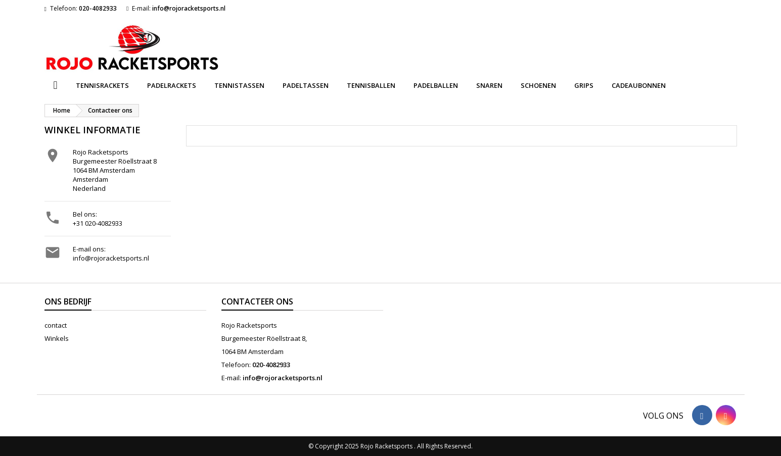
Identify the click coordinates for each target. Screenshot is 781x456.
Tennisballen (371, 85)
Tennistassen (239, 85)
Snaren (489, 85)
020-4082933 (98, 8)
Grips (583, 85)
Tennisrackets (102, 85)
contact (55, 325)
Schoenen (538, 85)
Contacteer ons (257, 301)
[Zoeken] (390, 37)
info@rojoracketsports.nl (188, 8)
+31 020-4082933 (97, 223)
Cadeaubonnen (639, 85)
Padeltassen (306, 85)
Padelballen (436, 85)
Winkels (56, 338)
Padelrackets (171, 85)
